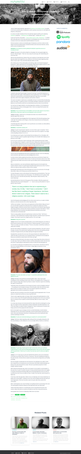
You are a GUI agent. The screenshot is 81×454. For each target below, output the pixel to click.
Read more (22, 441)
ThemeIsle (68, 451)
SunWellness (13, 35)
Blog (43, 2)
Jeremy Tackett (18, 398)
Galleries (49, 2)
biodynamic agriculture (17, 396)
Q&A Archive (22, 394)
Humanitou (45, 35)
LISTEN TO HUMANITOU (62, 28)
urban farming (18, 399)
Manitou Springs (42, 28)
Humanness (17, 394)
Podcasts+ (56, 2)
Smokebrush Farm (34, 28)
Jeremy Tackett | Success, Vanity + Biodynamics (36, 37)
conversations (23, 396)
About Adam (64, 2)
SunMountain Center (26, 35)
